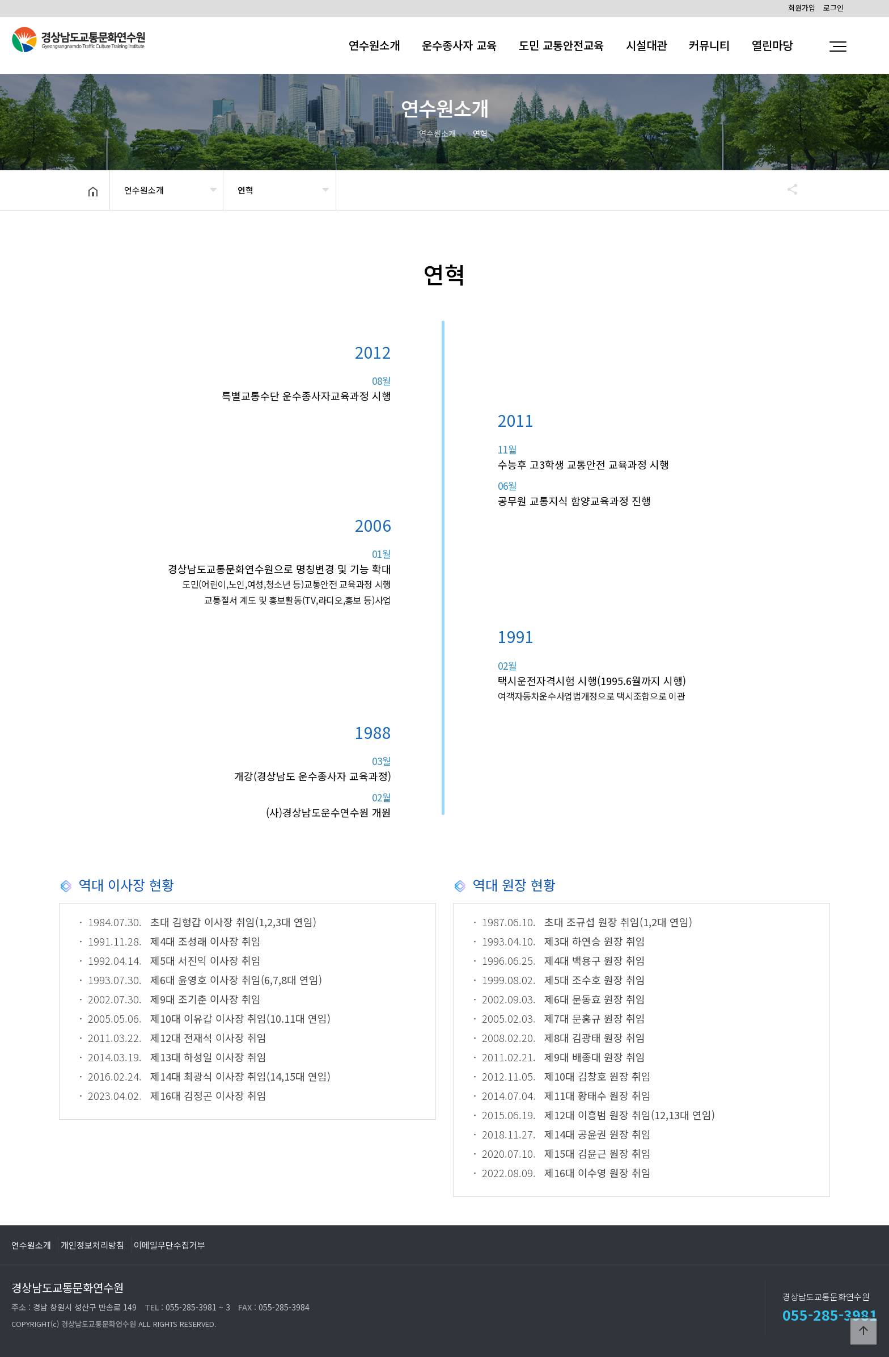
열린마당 (772, 45)
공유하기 (787, 189)
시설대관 (646, 45)
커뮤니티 (709, 45)
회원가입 (801, 7)
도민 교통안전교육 (561, 45)
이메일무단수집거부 (169, 1244)
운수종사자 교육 (459, 45)
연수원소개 (374, 45)
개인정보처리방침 (92, 1244)
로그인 (833, 7)
